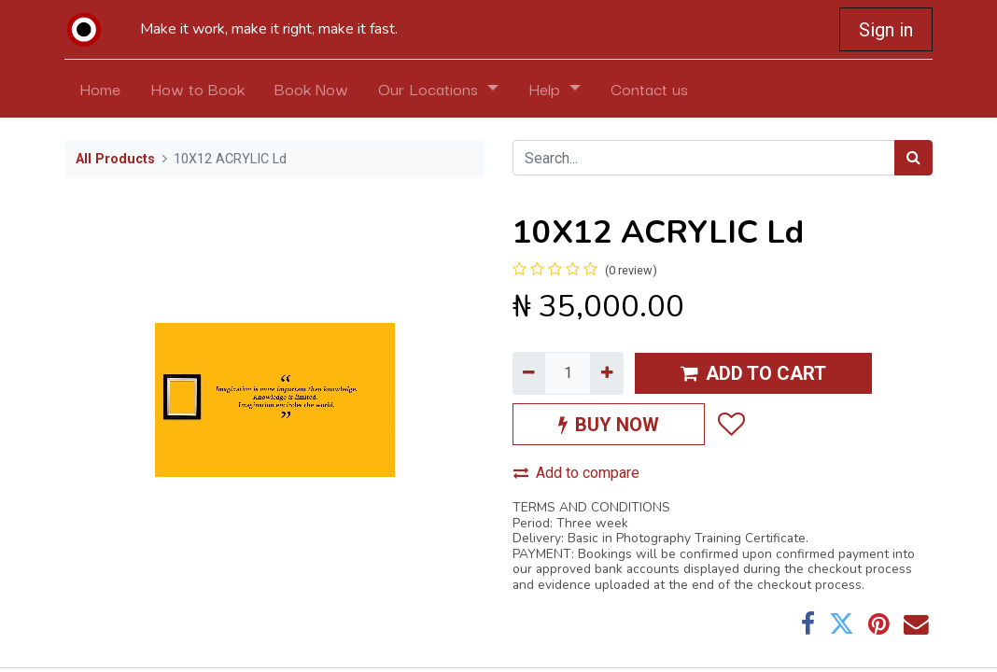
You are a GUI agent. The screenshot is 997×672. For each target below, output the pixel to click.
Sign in (886, 30)
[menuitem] (99, 88)
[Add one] (606, 373)
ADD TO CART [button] (753, 373)
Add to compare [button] (576, 473)
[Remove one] (529, 373)
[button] (730, 423)
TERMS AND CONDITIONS (591, 507)
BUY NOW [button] (608, 424)
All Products (115, 159)
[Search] (913, 157)
